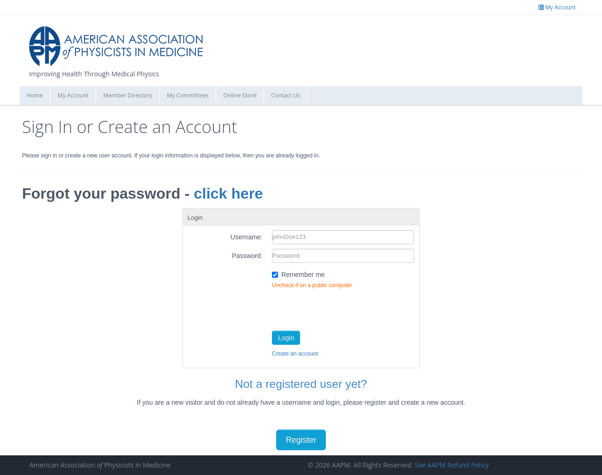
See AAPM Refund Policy (452, 464)
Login (286, 337)
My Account (73, 95)
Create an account (295, 353)
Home (35, 95)
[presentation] (343, 307)
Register (301, 440)
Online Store (239, 95)
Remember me (303, 274)
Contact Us (285, 95)
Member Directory (127, 95)
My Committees (188, 95)
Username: (247, 237)
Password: (247, 256)
